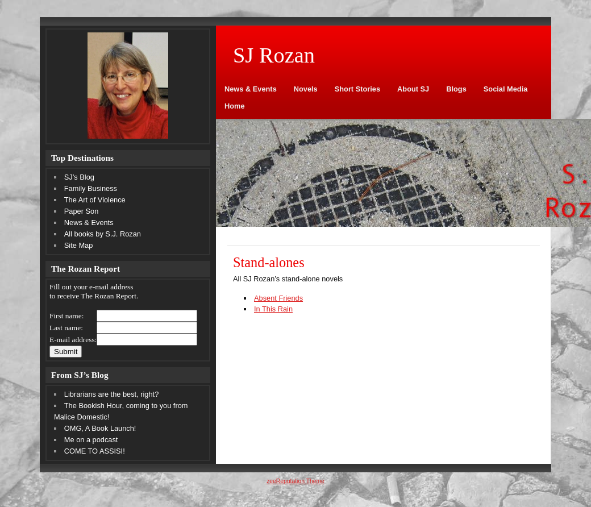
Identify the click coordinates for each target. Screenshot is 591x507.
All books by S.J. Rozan (102, 234)
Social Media (506, 89)
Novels (306, 89)
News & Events (250, 89)
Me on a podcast (91, 439)
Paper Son (81, 211)
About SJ (413, 89)
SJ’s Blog (79, 177)
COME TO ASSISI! (94, 451)
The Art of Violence (95, 200)
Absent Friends (278, 298)
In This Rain (273, 309)
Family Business (90, 188)
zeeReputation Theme (295, 481)
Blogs (456, 89)
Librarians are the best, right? (111, 394)
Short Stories (357, 89)
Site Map (78, 245)
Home (234, 106)
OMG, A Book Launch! (100, 428)
